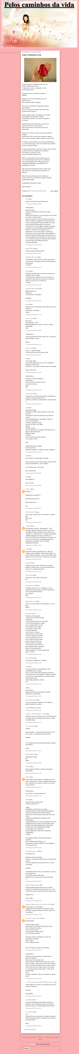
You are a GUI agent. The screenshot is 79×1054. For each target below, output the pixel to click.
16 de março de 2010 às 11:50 (33, 571)
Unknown (28, 489)
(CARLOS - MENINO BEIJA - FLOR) (36, 714)
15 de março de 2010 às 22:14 (33, 314)
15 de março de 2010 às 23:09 (33, 330)
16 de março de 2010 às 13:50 (33, 696)
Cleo (27, 666)
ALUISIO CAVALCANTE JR (33, 918)
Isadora (28, 271)
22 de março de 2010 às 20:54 (33, 1025)
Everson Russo (29, 393)
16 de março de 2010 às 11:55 (33, 582)
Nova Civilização (30, 726)
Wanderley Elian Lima (32, 257)
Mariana (28, 766)
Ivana (27, 549)
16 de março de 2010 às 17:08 (33, 773)
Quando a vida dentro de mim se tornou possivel (38, 904)
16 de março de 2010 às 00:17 (33, 355)
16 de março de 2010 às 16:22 (33, 750)
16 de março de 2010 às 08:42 (33, 473)
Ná (26, 879)
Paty (27, 455)
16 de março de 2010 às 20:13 (33, 996)
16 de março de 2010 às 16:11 (33, 722)
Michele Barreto (30, 248)
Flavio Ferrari (29, 348)
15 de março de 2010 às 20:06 (33, 204)
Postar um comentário (30, 1029)
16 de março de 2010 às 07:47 (33, 390)
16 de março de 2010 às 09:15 (33, 508)
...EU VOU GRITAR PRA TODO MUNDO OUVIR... (40, 982)
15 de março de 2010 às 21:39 (33, 285)
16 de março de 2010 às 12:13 (33, 597)
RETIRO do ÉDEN (31, 512)
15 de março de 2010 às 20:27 (33, 253)
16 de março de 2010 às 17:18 (33, 787)
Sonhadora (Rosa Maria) (32, 288)
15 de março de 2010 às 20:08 (33, 244)
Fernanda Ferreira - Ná (32, 851)
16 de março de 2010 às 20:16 (33, 1008)
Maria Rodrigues (30, 754)
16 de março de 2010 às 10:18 (33, 522)
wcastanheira (29, 999)
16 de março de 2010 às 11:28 (33, 559)
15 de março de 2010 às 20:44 (33, 267)
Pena (27, 407)
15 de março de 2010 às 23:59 (33, 344)
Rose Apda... (29, 613)
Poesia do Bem (29, 658)
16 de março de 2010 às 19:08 (33, 900)
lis (26, 358)
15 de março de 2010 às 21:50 (33, 300)
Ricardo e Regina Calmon (32, 885)
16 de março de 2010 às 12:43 (33, 609)
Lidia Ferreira (29, 575)
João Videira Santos (31, 700)
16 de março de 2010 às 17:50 (33, 796)
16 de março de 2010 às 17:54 (33, 847)
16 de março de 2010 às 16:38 (33, 763)
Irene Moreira (29, 1012)
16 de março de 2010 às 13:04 (33, 663)
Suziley (27, 304)
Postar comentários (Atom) (43, 1044)
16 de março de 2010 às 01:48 (33, 372)
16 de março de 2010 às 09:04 (33, 485)
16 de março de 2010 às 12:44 (33, 654)
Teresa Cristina (30, 318)
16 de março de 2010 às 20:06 (33, 978)
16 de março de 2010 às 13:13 (33, 684)
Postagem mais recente (29, 1037)
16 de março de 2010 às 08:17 (33, 404)
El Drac (28, 777)
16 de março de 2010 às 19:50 (33, 950)
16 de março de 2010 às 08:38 (33, 452)
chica (27, 199)
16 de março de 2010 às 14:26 (33, 710)
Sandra (27, 799)
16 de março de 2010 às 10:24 (33, 545)
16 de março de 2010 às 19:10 (33, 914)
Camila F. (28, 563)
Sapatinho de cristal (31, 585)
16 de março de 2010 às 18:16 (33, 881)
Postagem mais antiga (52, 1037)
